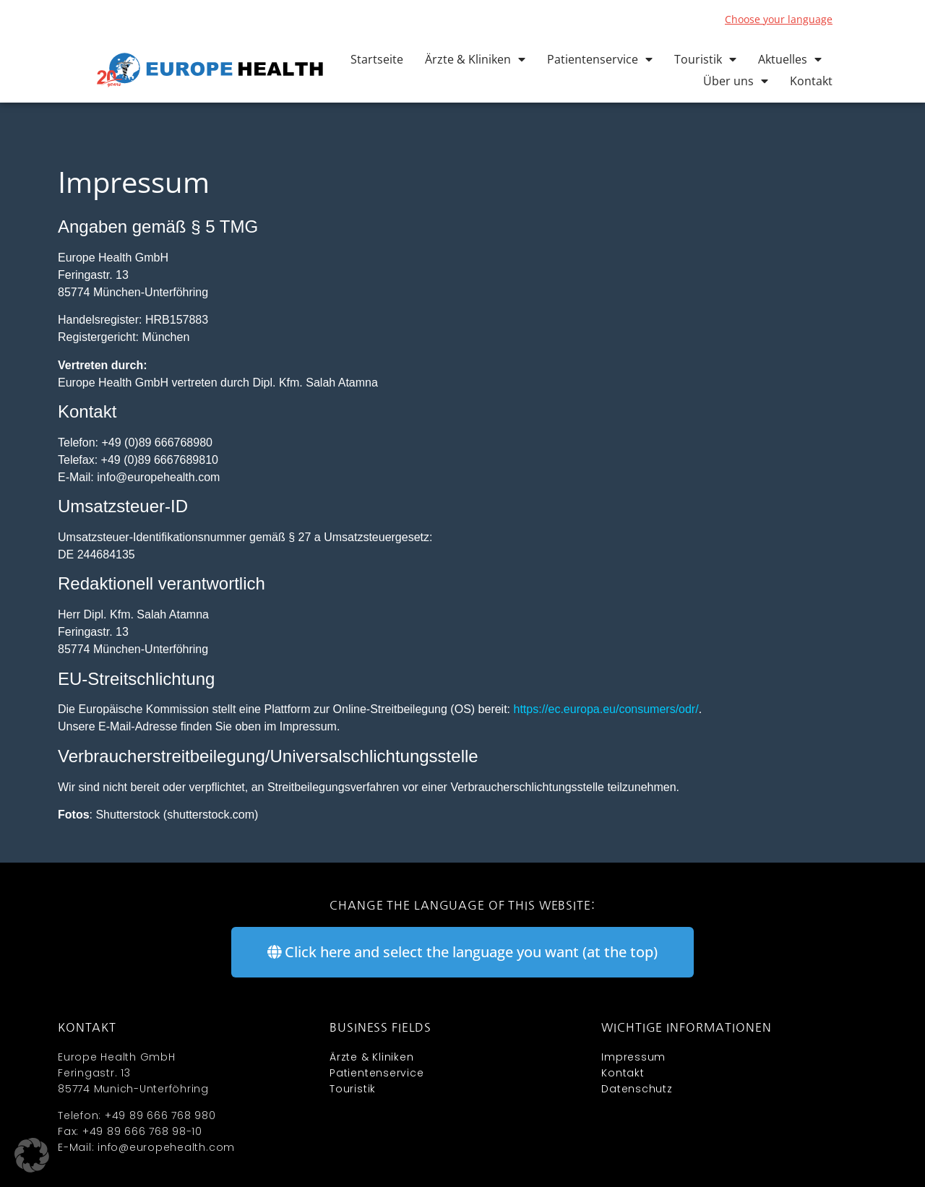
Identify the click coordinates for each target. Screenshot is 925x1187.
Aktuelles (790, 59)
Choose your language (778, 19)
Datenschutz (636, 1089)
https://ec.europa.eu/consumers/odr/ (606, 709)
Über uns (735, 81)
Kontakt (811, 81)
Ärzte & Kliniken (475, 59)
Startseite (376, 59)
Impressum (633, 1057)
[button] (32, 1155)
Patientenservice (600, 59)
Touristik (705, 59)
